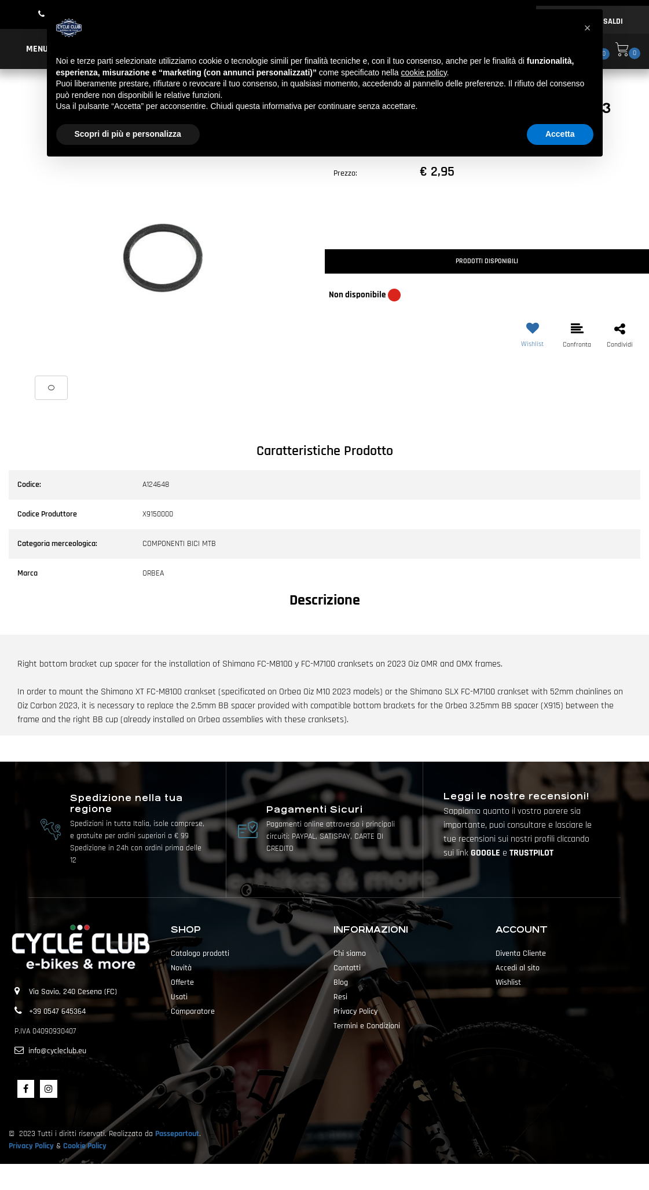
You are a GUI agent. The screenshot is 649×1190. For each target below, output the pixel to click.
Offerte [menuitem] (182, 982)
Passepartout (177, 1134)
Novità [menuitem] (181, 968)
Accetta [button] (560, 134)
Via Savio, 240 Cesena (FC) (73, 992)
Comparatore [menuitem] (193, 1011)
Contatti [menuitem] (347, 968)
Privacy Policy (31, 1146)
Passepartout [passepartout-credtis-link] (345, 1176)
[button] (162, 259)
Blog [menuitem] (340, 982)
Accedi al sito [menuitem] (518, 968)
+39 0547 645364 (57, 1011)
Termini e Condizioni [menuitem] (366, 1026)
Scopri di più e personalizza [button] (128, 134)
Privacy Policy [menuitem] (355, 1011)
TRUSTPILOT (531, 853)
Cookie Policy (85, 1146)
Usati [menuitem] (179, 997)
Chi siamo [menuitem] (349, 953)
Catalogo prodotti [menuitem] (200, 953)
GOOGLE (487, 853)
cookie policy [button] (423, 72)
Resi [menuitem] (340, 997)
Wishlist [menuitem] (508, 982)
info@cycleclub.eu (57, 1051)
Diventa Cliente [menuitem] (521, 953)
